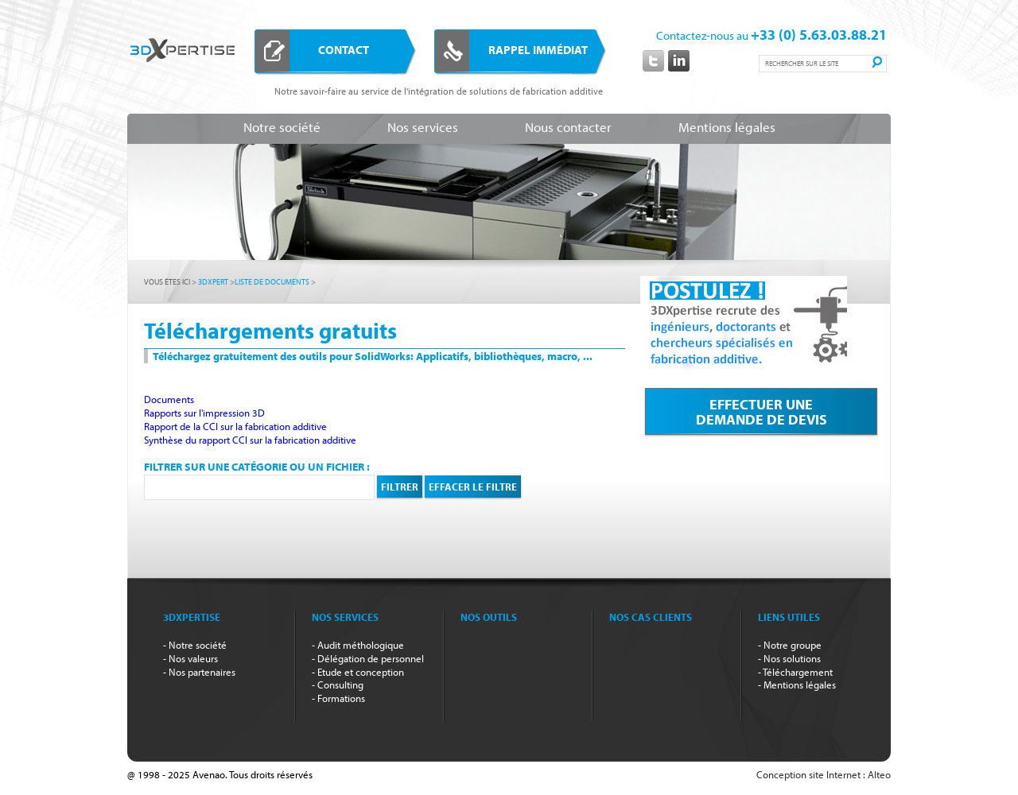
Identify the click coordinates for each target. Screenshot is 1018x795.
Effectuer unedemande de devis (761, 414)
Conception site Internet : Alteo (823, 774)
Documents (169, 399)
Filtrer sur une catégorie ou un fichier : (257, 467)
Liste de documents (272, 282)
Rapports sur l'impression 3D (204, 412)
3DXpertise (182, 76)
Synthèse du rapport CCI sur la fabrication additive (250, 439)
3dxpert (213, 282)
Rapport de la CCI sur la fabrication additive (235, 426)
